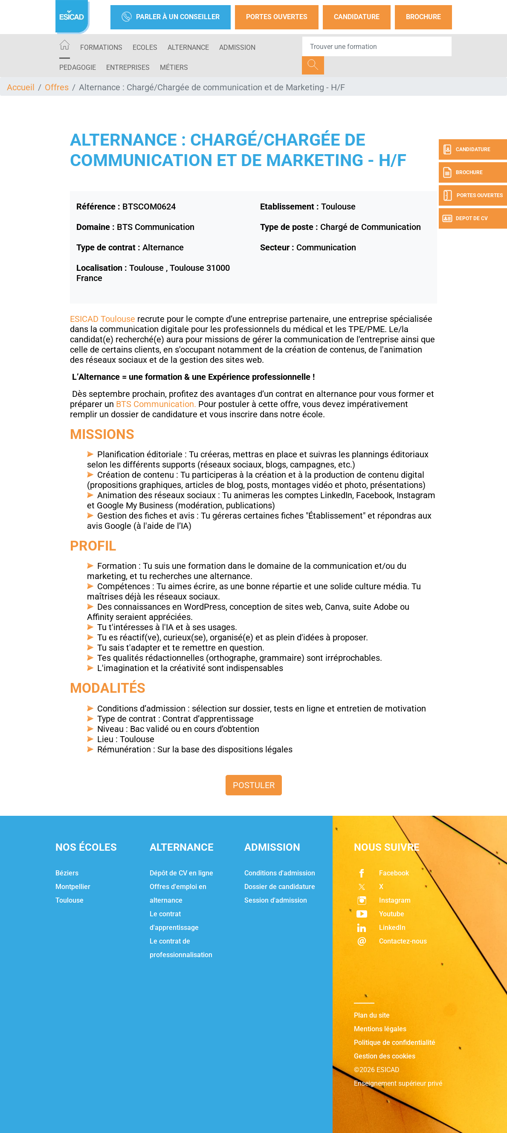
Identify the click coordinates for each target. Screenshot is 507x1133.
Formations (101, 47)
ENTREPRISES (128, 67)
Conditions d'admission (279, 873)
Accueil (21, 87)
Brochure (423, 17)
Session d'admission (275, 900)
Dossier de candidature (279, 887)
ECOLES (145, 47)
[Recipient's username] (377, 46)
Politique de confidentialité (394, 1042)
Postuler (254, 785)
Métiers (174, 67)
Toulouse (69, 900)
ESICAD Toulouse (102, 319)
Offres (57, 87)
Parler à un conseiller (171, 17)
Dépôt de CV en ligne (181, 873)
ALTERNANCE (188, 47)
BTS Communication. (155, 404)
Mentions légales (380, 1029)
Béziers (66, 873)
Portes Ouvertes (276, 17)
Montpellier (72, 887)
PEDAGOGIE (77, 67)
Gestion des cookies (384, 1056)
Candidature (357, 17)
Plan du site (372, 1015)
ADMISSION (237, 47)
